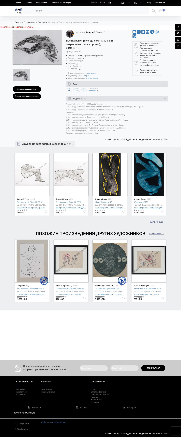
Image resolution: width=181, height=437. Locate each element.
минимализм (38, 294)
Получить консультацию (61, 3)
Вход (149, 3)
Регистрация (160, 3)
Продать (18, 3)
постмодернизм (102, 208)
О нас (93, 389)
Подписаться (153, 368)
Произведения (29, 22)
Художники (20, 389)
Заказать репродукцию (26, 89)
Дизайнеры (20, 394)
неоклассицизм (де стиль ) (78, 208)
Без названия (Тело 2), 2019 (30, 202)
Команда (94, 397)
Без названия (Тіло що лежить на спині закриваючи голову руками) (73, 22)
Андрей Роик (94, 32)
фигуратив (91, 73)
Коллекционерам (48, 392)
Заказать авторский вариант (27, 96)
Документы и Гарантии (100, 394)
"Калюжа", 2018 (141, 202)
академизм (22, 208)
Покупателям (46, 389)
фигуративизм (92, 78)
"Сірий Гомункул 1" (103, 202)
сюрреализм (115, 294)
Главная (18, 22)
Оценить (29, 3)
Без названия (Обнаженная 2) (30, 288)
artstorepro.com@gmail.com (53, 422)
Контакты (95, 402)
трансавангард (45, 208)
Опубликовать (42, 3)
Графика (41, 22)
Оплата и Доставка (98, 392)
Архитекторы (21, 392)
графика (86, 76)
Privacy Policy (96, 400)
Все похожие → (156, 234)
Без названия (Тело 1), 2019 (68, 202)
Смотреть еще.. (156, 222)
